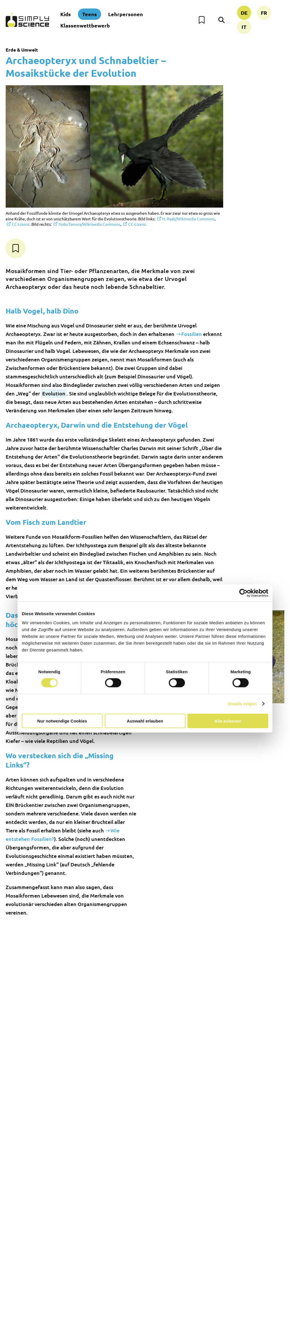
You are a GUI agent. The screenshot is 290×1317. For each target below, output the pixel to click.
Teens (89, 14)
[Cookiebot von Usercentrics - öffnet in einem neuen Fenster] (243, 593)
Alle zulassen (227, 720)
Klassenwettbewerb (85, 25)
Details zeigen (242, 703)
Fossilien (191, 334)
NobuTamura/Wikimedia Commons (89, 224)
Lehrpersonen (125, 14)
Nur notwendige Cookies (62, 720)
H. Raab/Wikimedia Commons (188, 218)
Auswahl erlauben (145, 720)
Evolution (53, 393)
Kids (65, 14)
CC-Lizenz (21, 224)
